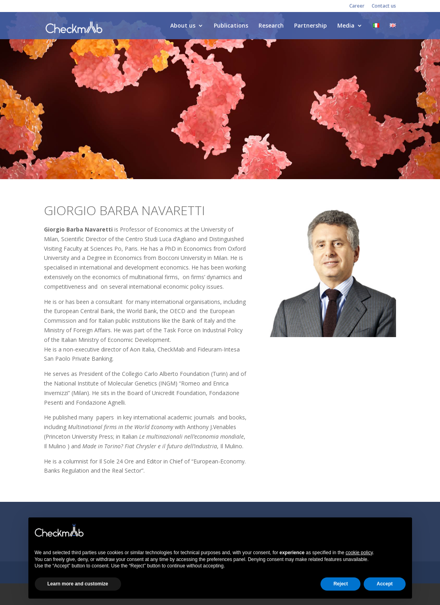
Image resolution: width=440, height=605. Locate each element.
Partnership (310, 26)
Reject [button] (340, 584)
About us (182, 26)
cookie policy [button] (359, 552)
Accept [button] (384, 584)
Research (271, 26)
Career (356, 6)
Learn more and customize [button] (78, 584)
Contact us (384, 6)
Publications (231, 26)
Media (345, 26)
